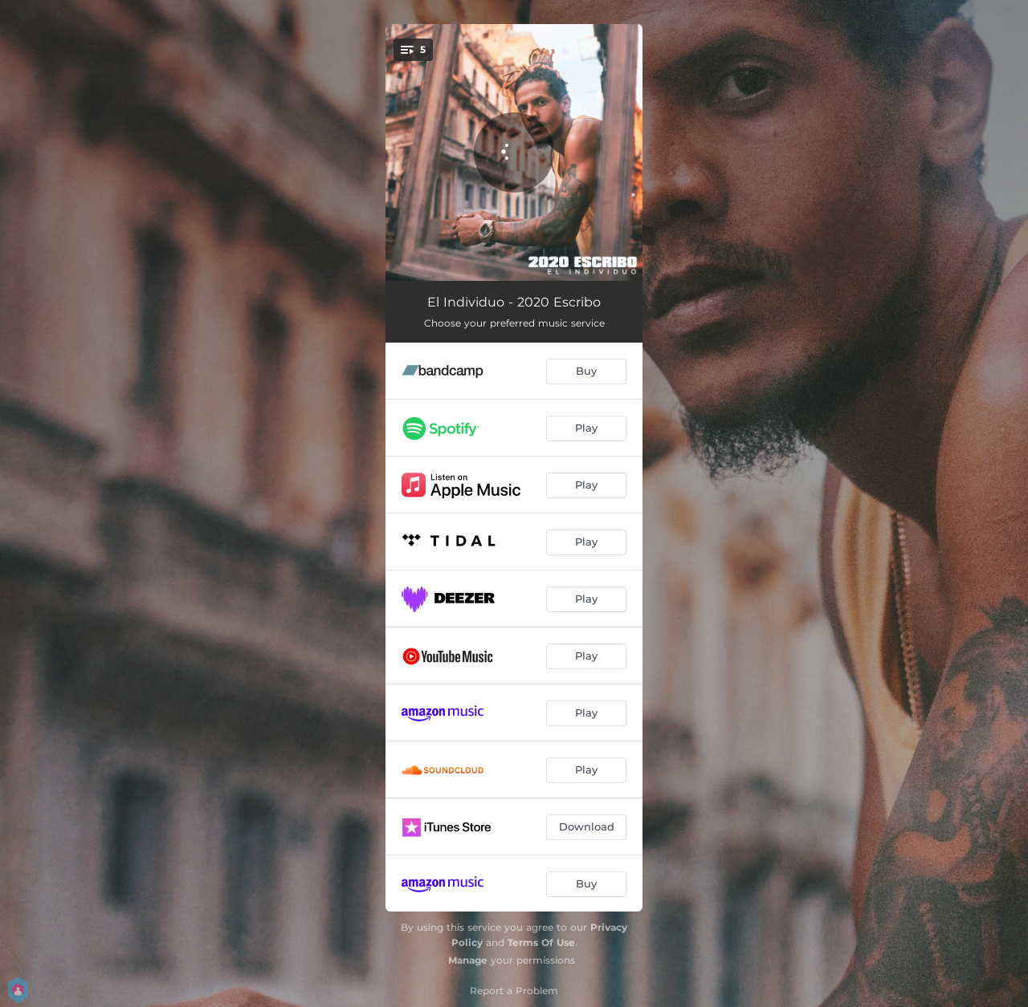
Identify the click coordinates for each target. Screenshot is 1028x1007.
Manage (467, 960)
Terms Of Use (541, 942)
